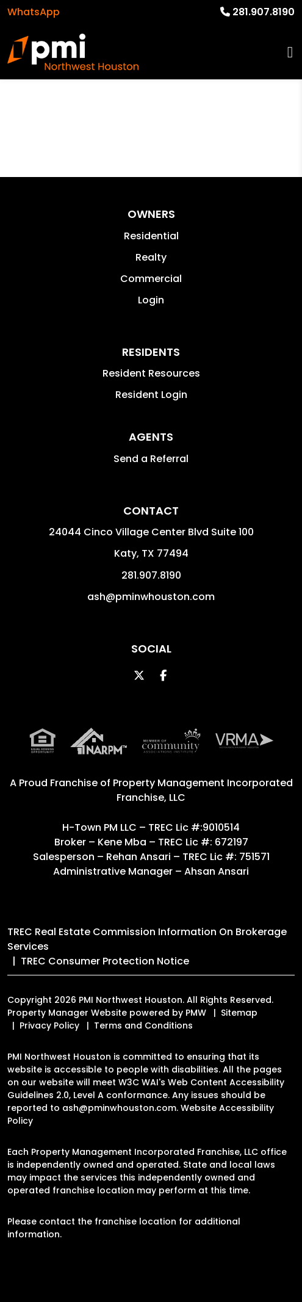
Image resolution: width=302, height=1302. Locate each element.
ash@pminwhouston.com (151, 597)
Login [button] (151, 300)
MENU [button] (290, 52)
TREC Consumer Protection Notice (105, 961)
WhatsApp (33, 12)
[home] (72, 52)
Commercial (151, 279)
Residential (151, 236)
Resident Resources (151, 373)
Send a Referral (151, 459)
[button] (138, 675)
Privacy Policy (49, 1025)
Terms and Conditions (143, 1025)
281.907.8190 (263, 12)
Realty (151, 257)
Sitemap (239, 1013)
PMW (195, 1013)
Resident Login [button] (151, 395)
